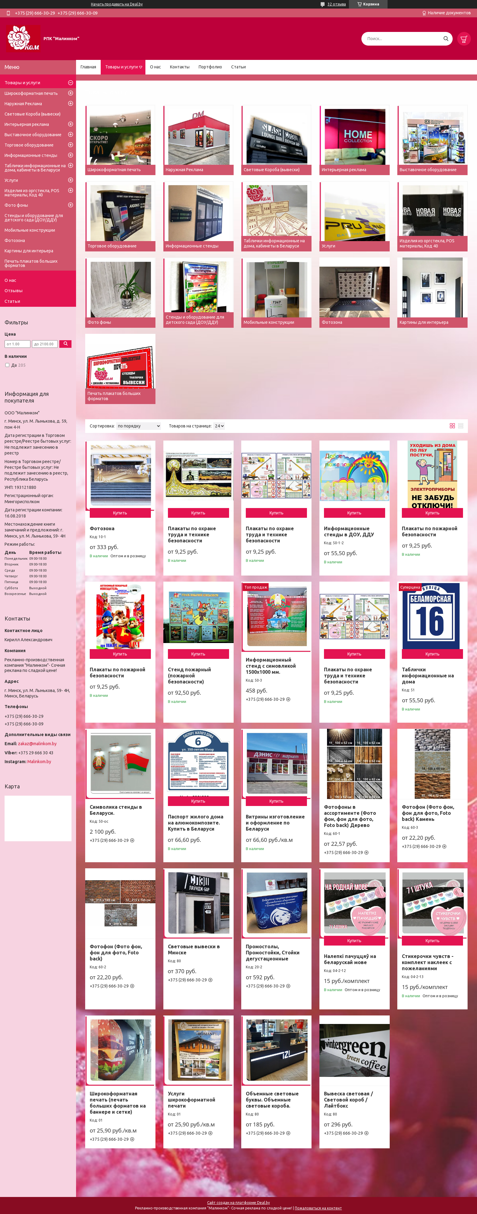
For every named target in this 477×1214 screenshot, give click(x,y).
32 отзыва (337, 4)
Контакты (180, 66)
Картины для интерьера (29, 250)
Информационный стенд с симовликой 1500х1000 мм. (271, 666)
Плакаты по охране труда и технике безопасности (192, 534)
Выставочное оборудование (33, 134)
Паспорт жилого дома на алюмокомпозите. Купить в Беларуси (195, 823)
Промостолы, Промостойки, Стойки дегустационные (273, 952)
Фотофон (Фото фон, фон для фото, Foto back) (116, 952)
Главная (88, 66)
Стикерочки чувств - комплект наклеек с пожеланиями (428, 962)
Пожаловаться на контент (318, 1208)
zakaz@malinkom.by (37, 743)
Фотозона (102, 528)
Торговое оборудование (29, 145)
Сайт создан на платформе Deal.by (238, 1203)
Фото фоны (16, 205)
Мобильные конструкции (30, 230)
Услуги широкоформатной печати (191, 1100)
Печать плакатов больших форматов (31, 263)
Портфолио (210, 66)
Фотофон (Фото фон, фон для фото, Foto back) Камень (428, 813)
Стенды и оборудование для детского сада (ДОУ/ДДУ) (34, 217)
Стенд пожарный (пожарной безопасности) (189, 675)
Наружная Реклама (23, 103)
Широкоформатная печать (31, 93)
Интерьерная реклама (27, 124)
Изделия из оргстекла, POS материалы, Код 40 (32, 192)
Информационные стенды (31, 155)
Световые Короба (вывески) (33, 114)
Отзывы (14, 290)
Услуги (11, 180)
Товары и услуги (121, 66)
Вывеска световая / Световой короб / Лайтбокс (348, 1100)
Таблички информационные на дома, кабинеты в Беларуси (35, 167)
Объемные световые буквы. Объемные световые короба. (272, 1100)
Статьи (238, 66)
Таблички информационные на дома (428, 675)
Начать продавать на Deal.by (117, 4)
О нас (155, 66)
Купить (120, 512)
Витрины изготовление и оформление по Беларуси (275, 823)
